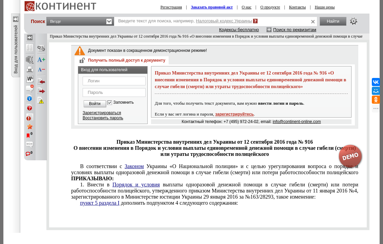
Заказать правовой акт (212, 7)
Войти (95, 103)
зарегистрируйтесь (234, 114)
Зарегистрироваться (102, 112)
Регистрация (171, 7)
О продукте (270, 7)
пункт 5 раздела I (99, 203)
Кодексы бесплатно (239, 29)
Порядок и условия (136, 184)
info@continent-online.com (297, 121)
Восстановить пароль (103, 118)
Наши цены (325, 7)
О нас (247, 7)
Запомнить (123, 102)
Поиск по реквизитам (294, 29)
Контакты (297, 7)
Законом (134, 166)
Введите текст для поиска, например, (185, 20)
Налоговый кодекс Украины (224, 20)
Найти (333, 21)
